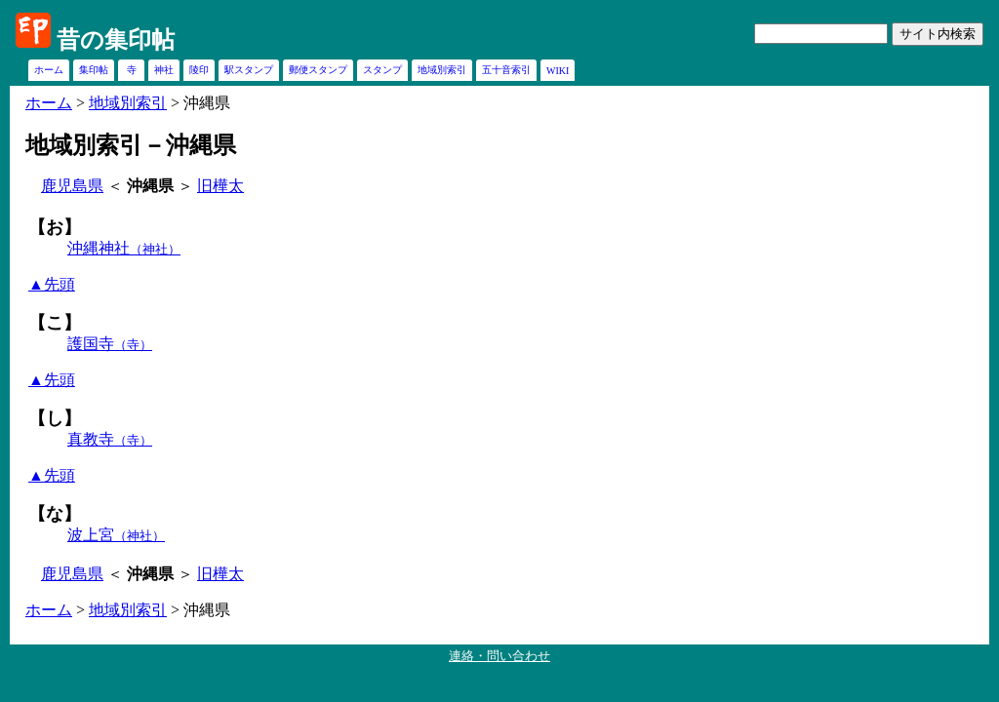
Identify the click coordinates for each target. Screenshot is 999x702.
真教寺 (109, 439)
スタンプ (382, 69)
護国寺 (109, 343)
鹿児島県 (72, 185)
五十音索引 (506, 69)
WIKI (557, 70)
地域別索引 (442, 69)
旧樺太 (220, 185)
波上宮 (116, 534)
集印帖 (93, 69)
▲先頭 (51, 284)
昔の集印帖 (116, 40)
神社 (164, 69)
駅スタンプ (248, 69)
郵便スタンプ (318, 69)
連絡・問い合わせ (499, 655)
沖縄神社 (123, 248)
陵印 (199, 69)
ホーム (48, 69)
